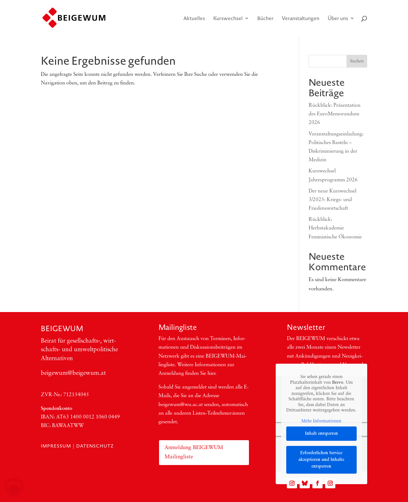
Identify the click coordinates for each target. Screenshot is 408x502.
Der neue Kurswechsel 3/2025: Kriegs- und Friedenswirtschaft (332, 200)
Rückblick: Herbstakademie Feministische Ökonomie (335, 228)
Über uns (338, 19)
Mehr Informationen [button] (322, 421)
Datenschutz (95, 446)
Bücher (265, 19)
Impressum (56, 446)
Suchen (357, 61)
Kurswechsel (228, 19)
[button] (14, 488)
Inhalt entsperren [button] (321, 433)
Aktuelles (194, 19)
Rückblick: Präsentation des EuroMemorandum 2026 (335, 114)
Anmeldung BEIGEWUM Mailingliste (193, 452)
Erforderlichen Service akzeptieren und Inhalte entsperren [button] (322, 460)
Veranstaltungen (300, 19)
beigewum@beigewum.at (73, 373)
